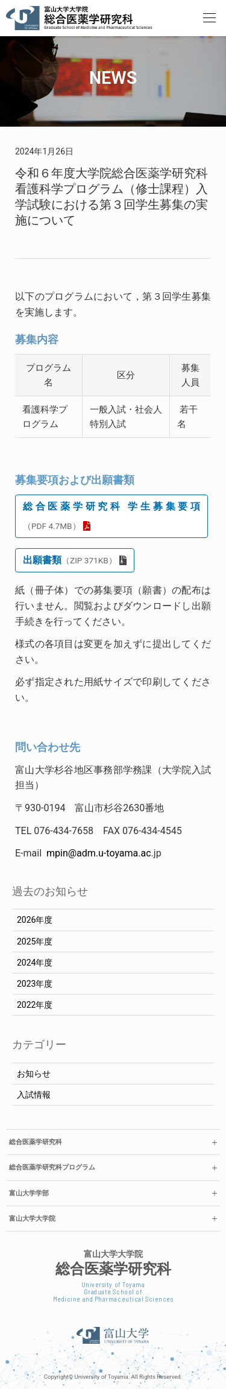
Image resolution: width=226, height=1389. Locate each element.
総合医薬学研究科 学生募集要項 (111, 516)
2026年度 (34, 920)
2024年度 (34, 962)
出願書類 (70, 560)
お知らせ (34, 1073)
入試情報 (34, 1094)
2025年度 (34, 941)
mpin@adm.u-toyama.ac (98, 853)
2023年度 (34, 984)
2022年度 (34, 1005)
